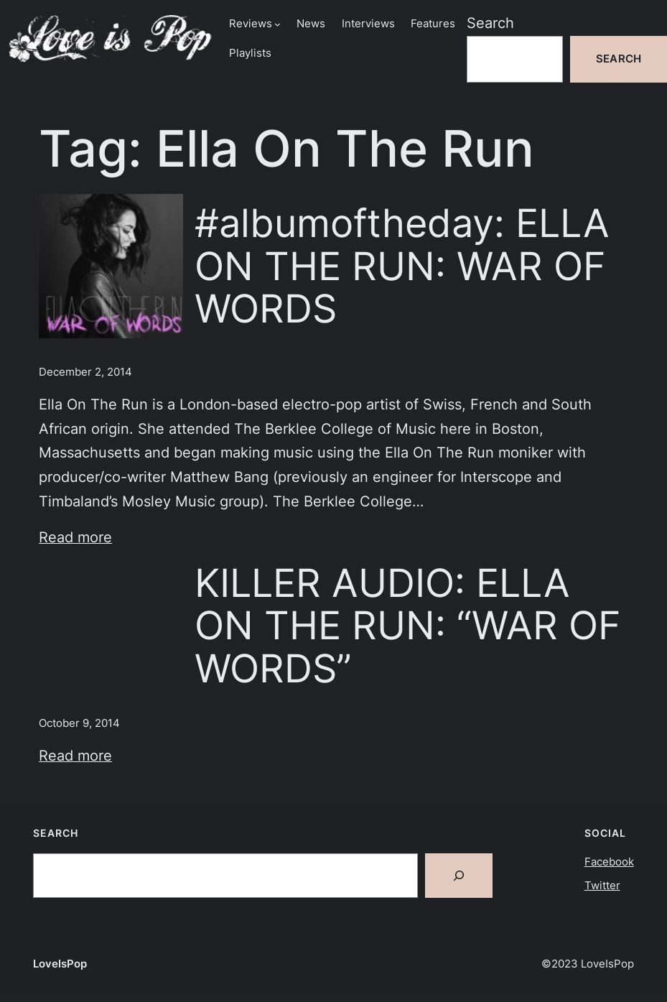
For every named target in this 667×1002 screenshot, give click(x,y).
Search (490, 23)
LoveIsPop (60, 963)
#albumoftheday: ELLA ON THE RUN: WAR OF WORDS (402, 266)
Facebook (609, 861)
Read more (75, 537)
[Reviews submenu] (277, 24)
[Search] (459, 875)
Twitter (602, 885)
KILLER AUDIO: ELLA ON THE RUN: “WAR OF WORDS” (408, 626)
